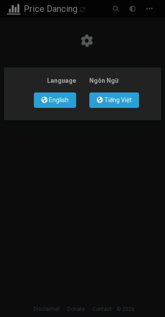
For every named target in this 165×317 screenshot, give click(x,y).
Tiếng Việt (114, 99)
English (55, 99)
